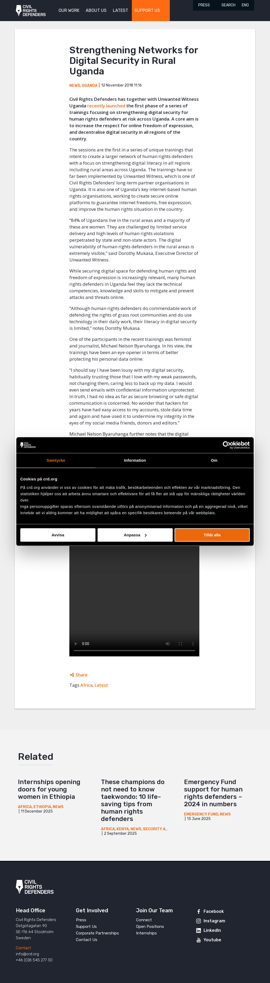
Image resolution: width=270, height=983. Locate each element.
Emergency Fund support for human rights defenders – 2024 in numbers (213, 793)
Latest (101, 685)
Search (228, 5)
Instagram (214, 920)
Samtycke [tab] (56, 460)
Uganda (90, 85)
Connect (144, 920)
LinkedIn (212, 930)
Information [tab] (135, 460)
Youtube (212, 939)
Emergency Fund (201, 814)
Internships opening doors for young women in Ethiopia (49, 789)
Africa (86, 685)
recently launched (106, 106)
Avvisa (58, 535)
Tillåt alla (212, 535)
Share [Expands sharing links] (82, 675)
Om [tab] (214, 460)
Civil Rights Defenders (31, 10)
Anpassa (135, 535)
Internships (146, 933)
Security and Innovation (168, 829)
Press (204, 5)
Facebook (214, 911)
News (74, 85)
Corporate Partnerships (97, 933)
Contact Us (86, 939)
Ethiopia (42, 807)
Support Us (86, 926)
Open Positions (150, 926)
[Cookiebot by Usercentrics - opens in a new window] (227, 445)
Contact (23, 948)
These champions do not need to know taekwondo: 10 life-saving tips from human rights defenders (133, 800)
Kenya (123, 829)
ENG (245, 5)
